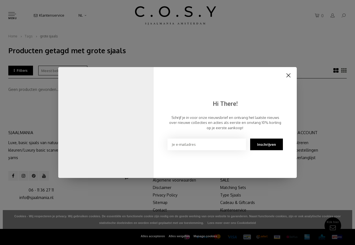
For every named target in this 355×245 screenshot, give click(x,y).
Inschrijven (266, 144)
